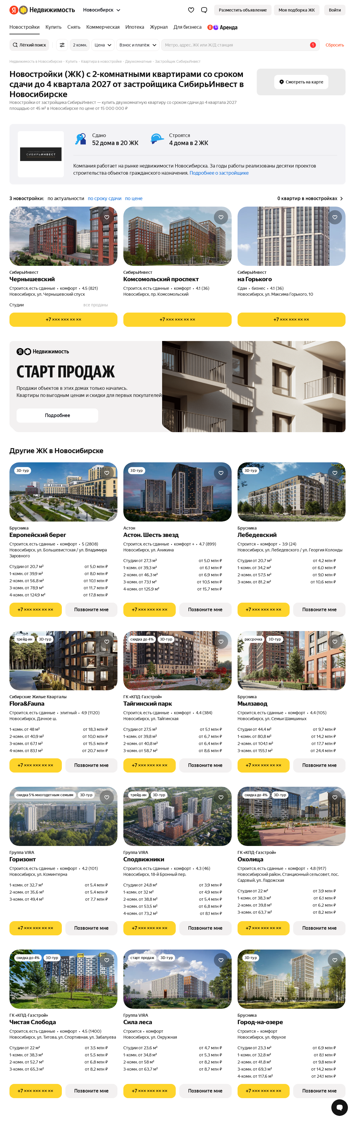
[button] (204, 10)
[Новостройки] (26, 27)
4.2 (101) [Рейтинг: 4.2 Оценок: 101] (90, 868)
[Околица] (292, 816)
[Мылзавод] (292, 660)
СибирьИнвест (23, 272)
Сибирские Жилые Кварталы (38, 696)
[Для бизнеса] (187, 27)
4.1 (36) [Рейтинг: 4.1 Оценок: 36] (202, 288)
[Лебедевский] (292, 492)
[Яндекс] (13, 10)
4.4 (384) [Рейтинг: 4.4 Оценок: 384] (204, 712)
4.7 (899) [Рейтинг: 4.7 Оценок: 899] (207, 544)
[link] (335, 10)
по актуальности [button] (66, 198)
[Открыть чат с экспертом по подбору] (339, 1107)
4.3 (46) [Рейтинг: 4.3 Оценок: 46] (203, 868)
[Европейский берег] (63, 492)
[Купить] (53, 27)
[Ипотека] (134, 27)
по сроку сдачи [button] (105, 198)
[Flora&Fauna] (63, 660)
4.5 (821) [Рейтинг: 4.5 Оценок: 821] (90, 288)
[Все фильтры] (62, 45)
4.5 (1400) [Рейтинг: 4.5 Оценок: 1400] (91, 1031)
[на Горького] (292, 236)
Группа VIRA (21, 852)
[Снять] (73, 27)
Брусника (19, 528)
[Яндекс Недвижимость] (47, 10)
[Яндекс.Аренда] (220, 27)
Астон (129, 528)
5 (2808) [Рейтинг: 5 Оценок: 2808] (90, 544)
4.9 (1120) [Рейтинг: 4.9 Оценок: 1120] (90, 712)
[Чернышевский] (63, 236)
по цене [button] (134, 198)
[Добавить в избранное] (107, 217)
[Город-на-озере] (292, 979)
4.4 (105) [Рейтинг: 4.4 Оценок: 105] (318, 712)
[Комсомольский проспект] (177, 236)
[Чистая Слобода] (63, 979)
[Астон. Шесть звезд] (177, 492)
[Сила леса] (177, 979)
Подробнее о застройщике (219, 173)
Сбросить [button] (335, 45)
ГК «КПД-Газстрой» (142, 696)
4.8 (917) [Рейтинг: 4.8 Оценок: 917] (318, 868)
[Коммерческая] (102, 27)
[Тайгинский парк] (177, 660)
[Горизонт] (63, 816)
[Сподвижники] (177, 816)
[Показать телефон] (63, 320)
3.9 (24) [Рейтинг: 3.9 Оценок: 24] (289, 544)
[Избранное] (191, 10)
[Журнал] (159, 27)
